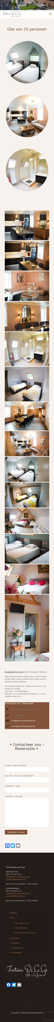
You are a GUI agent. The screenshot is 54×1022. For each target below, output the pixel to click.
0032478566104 (18, 715)
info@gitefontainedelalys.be (23, 721)
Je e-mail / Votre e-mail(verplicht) (27, 778)
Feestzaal (14, 938)
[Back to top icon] (27, 1006)
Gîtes (12, 918)
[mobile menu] (50, 14)
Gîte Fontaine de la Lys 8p (25, 933)
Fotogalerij (15, 943)
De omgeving (15, 953)
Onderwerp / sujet (27, 789)
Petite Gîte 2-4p (21, 923)
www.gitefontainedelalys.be (23, 726)
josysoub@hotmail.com (16, 879)
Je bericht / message (27, 811)
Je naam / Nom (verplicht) (27, 768)
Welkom (13, 913)
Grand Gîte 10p (20, 928)
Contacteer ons (16, 948)
